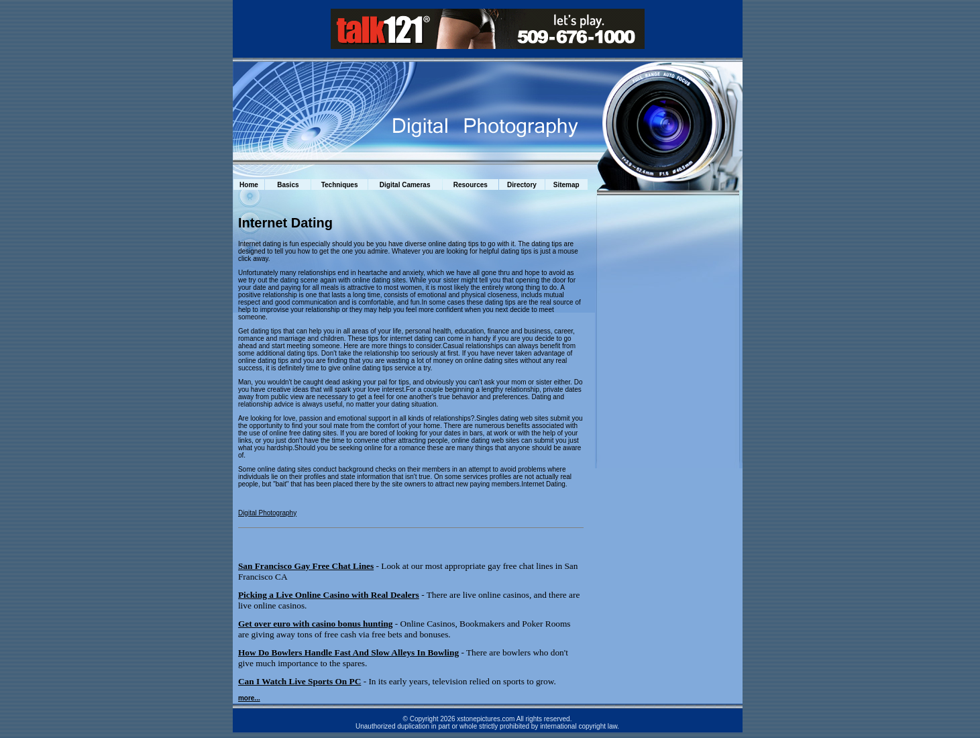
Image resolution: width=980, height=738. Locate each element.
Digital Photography (267, 513)
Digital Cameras (405, 185)
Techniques (339, 185)
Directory (522, 185)
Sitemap (566, 185)
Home (248, 185)
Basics (287, 185)
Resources (470, 185)
